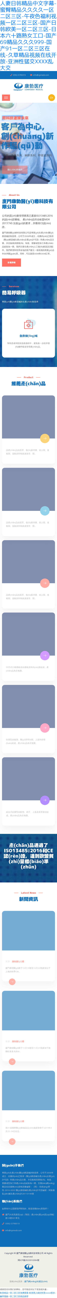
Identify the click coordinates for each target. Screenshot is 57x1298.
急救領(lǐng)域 (28, 336)
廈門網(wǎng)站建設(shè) (36, 1281)
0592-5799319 (19, 75)
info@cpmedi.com (41, 75)
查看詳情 (11, 262)
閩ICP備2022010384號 (28, 1260)
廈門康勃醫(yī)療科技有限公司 (29, 1253)
